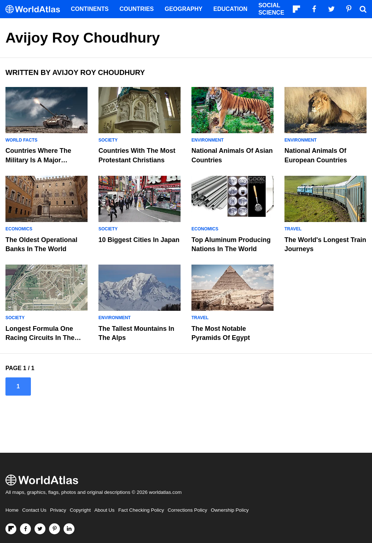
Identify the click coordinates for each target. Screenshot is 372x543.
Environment (207, 140)
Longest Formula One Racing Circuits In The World (39, 337)
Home (12, 510)
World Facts (21, 140)
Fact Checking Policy (141, 510)
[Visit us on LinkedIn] (69, 528)
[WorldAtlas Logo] (35, 9)
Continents (90, 9)
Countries (137, 9)
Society (108, 140)
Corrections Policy (187, 510)
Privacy (58, 510)
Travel (293, 228)
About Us (104, 510)
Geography (183, 9)
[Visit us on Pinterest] (54, 528)
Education (230, 9)
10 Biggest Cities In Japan (138, 239)
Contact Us (34, 510)
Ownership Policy (229, 510)
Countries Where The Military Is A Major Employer (38, 160)
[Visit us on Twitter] (40, 528)
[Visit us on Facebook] (25, 528)
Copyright (80, 510)
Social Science (271, 9)
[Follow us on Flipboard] (10, 528)
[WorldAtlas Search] (363, 9)
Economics (18, 228)
